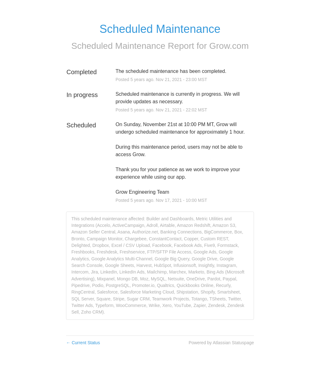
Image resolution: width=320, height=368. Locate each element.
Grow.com (229, 46)
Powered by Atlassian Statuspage (221, 342)
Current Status (83, 342)
